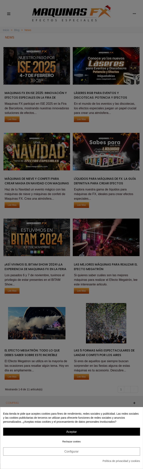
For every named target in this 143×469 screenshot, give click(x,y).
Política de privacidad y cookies (121, 460)
